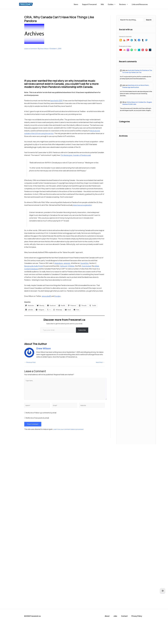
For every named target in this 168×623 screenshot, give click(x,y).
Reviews (124, 4)
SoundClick (84, 263)
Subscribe (82, 330)
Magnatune (58, 263)
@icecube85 (46, 296)
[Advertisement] (39, 66)
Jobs (117, 616)
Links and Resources (140, 4)
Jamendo (66, 263)
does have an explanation (82, 205)
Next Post (99, 362)
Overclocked (86, 266)
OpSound (63, 266)
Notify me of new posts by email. (37, 418)
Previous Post (30, 362)
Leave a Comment (31, 49)
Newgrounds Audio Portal (33, 266)
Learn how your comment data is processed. (69, 430)
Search (148, 20)
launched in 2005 (56, 100)
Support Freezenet (93, 4)
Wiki (105, 4)
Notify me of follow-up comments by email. (41, 413)
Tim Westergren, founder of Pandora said (76, 155)
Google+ (57, 296)
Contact (126, 616)
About (109, 616)
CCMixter (71, 266)
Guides (113, 4)
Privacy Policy (138, 616)
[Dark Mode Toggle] (162, 590)
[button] (116, 4)
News (80, 4)
